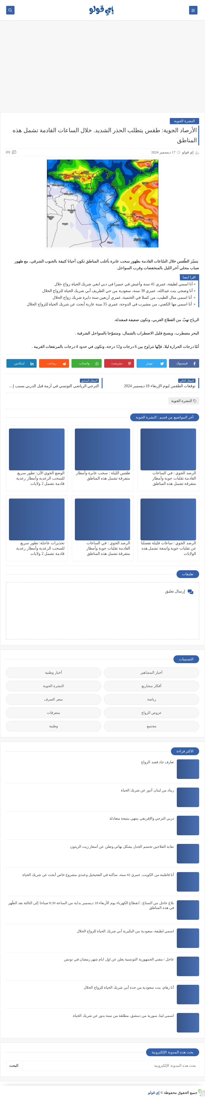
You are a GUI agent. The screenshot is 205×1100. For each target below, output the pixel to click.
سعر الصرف (53, 699)
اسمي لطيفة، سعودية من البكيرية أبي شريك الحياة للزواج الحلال (125, 931)
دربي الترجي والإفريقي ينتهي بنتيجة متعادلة (141, 818)
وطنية (53, 726)
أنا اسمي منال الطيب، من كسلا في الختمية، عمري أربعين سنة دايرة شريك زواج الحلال (123, 297)
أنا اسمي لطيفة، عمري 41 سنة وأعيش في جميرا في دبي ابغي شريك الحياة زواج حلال (123, 284)
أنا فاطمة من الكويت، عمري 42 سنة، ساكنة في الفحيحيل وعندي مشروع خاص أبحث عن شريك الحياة (98, 875)
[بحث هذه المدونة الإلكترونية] (111, 1065)
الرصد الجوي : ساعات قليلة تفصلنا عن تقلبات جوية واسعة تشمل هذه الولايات (168, 548)
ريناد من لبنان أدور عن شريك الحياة (147, 790)
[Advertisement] (102, 69)
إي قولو (153, 1093)
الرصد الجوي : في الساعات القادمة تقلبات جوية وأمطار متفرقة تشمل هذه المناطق (174, 478)
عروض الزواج (151, 713)
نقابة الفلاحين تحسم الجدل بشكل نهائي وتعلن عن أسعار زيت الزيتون (122, 846)
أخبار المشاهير (151, 672)
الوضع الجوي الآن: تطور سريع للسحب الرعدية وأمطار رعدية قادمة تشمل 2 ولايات (40, 478)
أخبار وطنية (53, 672)
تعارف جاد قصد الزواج (157, 762)
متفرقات (53, 713)
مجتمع (151, 726)
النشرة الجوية (184, 121)
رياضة (151, 699)
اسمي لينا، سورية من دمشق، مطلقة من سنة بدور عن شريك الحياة (123, 1016)
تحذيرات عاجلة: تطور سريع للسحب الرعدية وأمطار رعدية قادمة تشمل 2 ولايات (40, 548)
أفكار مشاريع (151, 686)
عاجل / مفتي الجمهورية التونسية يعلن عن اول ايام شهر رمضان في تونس (119, 959)
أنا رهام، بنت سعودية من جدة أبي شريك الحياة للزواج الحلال (129, 987)
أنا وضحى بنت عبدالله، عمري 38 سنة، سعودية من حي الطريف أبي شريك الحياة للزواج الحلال (117, 291)
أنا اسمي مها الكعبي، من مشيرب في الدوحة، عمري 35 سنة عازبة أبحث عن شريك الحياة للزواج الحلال (110, 304)
